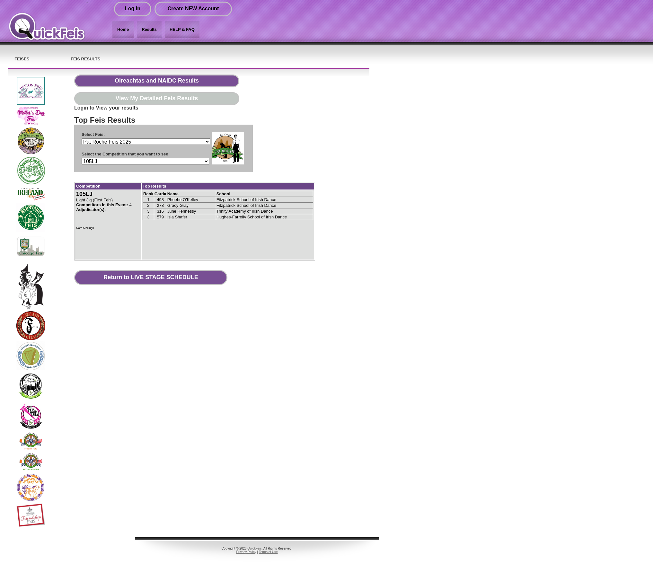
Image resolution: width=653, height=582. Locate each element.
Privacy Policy (246, 552)
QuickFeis (254, 548)
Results (149, 29)
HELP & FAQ (182, 29)
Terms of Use (268, 552)
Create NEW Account (193, 8)
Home (123, 29)
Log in (132, 8)
